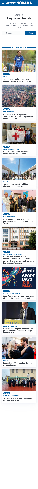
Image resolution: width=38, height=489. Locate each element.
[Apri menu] (3, 3)
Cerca (31, 33)
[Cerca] (13, 33)
